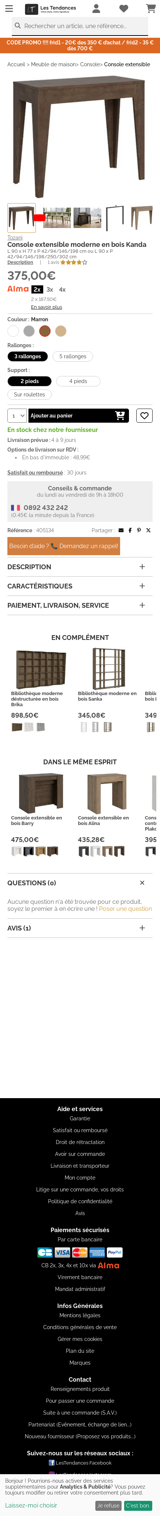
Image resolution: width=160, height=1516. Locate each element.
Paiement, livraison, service (76, 605)
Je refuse (108, 1506)
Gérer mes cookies (80, 1339)
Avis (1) (76, 928)
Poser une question (125, 908)
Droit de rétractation (80, 1142)
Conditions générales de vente (80, 1327)
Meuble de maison (53, 64)
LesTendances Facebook (80, 1463)
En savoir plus (46, 307)
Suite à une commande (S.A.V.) (80, 1413)
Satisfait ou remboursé (80, 1130)
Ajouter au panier (78, 415)
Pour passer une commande (80, 1401)
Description (20, 262)
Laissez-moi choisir (31, 1505)
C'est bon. (138, 1506)
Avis (80, 1213)
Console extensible (127, 64)
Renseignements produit (80, 1389)
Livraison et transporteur (80, 1166)
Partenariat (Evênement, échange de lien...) (80, 1425)
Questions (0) (77, 882)
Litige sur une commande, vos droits (80, 1190)
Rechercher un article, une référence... (75, 26)
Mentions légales (80, 1315)
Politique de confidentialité (80, 1201)
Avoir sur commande (80, 1154)
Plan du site (80, 1351)
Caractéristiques (76, 586)
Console (90, 64)
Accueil (16, 64)
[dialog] (80, 1495)
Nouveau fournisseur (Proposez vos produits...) (80, 1436)
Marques (80, 1363)
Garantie (80, 1118)
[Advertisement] (80, 1018)
